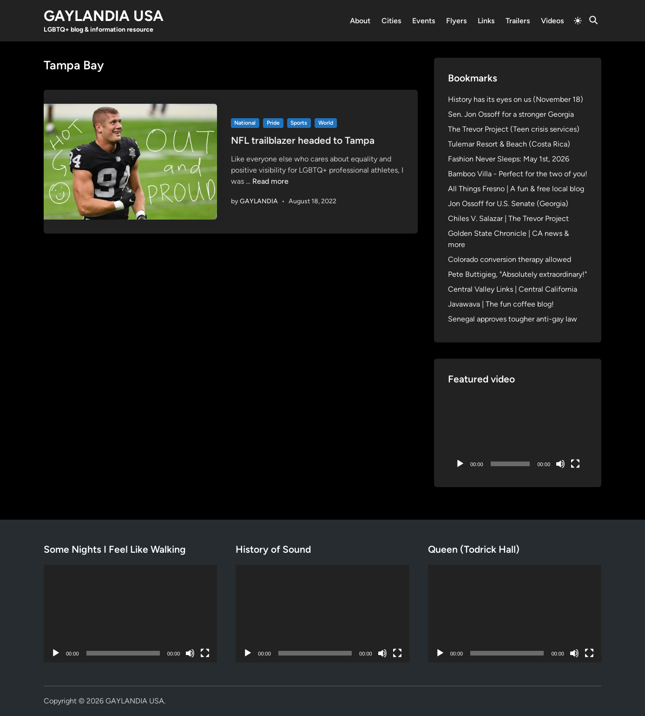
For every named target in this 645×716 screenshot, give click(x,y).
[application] (517, 434)
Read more (270, 181)
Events (423, 20)
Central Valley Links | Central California (512, 289)
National (245, 123)
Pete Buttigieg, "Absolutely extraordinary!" (517, 274)
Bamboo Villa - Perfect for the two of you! (517, 173)
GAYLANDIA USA (104, 16)
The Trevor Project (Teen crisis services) (513, 129)
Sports (298, 123)
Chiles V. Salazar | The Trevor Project (508, 218)
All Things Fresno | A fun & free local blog (516, 188)
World (325, 123)
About (360, 20)
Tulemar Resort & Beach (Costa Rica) (509, 144)
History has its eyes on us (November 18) (515, 99)
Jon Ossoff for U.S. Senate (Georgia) (508, 203)
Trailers (518, 20)
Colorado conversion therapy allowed (509, 259)
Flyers (456, 20)
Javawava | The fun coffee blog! (501, 304)
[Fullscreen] (575, 463)
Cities (391, 20)
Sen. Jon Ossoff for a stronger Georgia (511, 114)
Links (486, 20)
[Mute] (560, 463)
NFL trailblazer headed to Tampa (303, 140)
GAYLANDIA (259, 201)
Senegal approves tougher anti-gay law (512, 319)
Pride (273, 123)
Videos (552, 20)
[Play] (460, 463)
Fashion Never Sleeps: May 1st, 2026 (508, 158)
